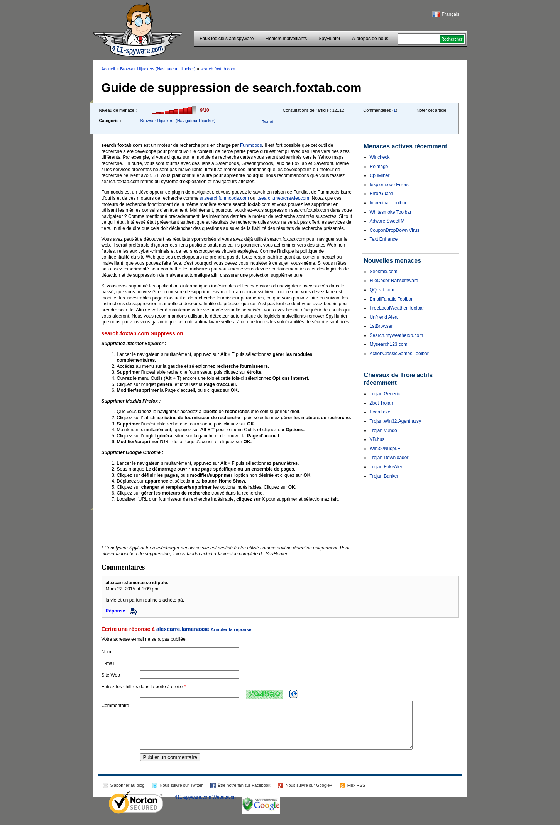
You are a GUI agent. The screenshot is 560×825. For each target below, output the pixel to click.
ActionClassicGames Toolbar (399, 353)
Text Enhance (384, 239)
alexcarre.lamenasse (182, 629)
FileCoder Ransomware (394, 280)
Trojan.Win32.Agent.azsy (395, 421)
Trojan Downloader (389, 457)
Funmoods (251, 145)
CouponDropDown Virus (395, 230)
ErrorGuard (381, 193)
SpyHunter (329, 38)
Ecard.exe (380, 412)
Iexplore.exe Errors (389, 184)
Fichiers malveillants (286, 38)
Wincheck (380, 157)
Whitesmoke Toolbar (391, 212)
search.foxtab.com (218, 68)
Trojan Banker (384, 476)
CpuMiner (380, 175)
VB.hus (377, 439)
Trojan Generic (385, 393)
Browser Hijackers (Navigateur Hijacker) (157, 68)
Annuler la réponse (231, 629)
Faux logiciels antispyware (227, 38)
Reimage (379, 166)
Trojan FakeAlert (387, 466)
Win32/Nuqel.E (385, 448)
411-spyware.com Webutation (205, 806)
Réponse (121, 611)
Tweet (267, 121)
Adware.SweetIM (387, 221)
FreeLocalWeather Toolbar (397, 308)
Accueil (108, 68)
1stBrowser (381, 326)
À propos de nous (370, 38)
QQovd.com (382, 290)
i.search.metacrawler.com (283, 198)
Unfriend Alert (384, 317)
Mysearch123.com (389, 344)
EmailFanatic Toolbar (391, 299)
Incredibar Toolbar (388, 203)
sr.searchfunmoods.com (224, 198)
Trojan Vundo (383, 430)
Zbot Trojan (381, 403)
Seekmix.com (384, 271)
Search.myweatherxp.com (396, 335)
